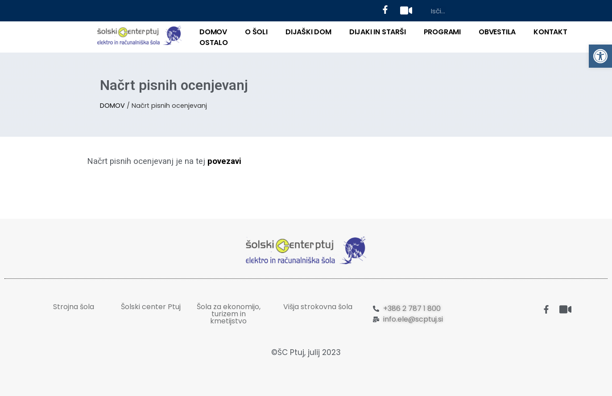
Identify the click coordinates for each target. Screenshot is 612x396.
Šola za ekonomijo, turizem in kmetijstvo (229, 314)
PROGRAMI (442, 32)
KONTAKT (550, 32)
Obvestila (497, 32)
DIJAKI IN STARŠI (377, 32)
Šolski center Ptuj (151, 307)
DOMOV (213, 32)
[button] (600, 56)
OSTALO (213, 42)
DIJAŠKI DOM (308, 32)
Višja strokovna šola (317, 307)
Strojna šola (73, 307)
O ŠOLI (256, 32)
